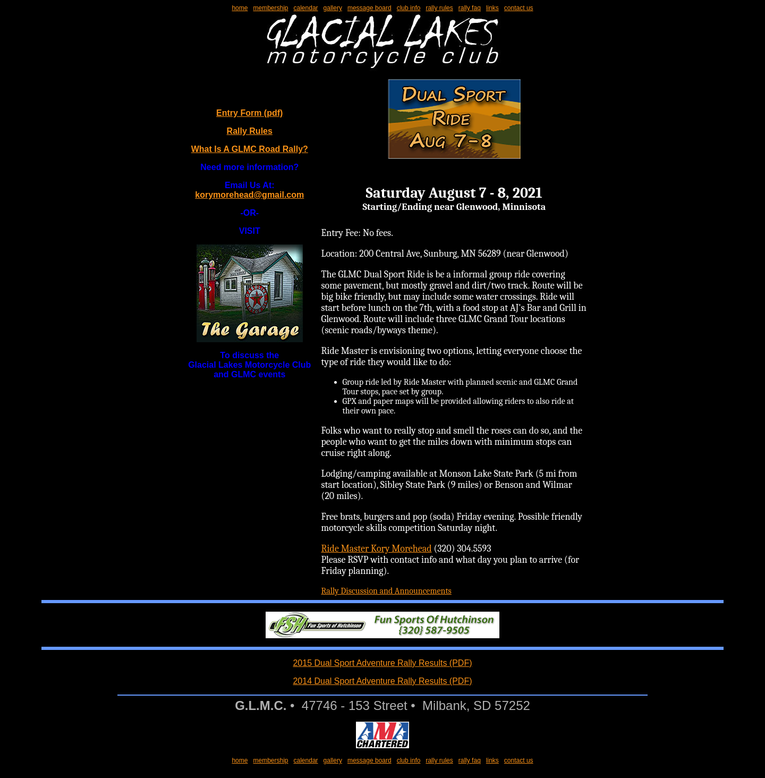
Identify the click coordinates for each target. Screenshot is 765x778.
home (240, 8)
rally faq (469, 8)
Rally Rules (250, 131)
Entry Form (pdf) (249, 112)
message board (369, 8)
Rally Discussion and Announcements (386, 591)
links (492, 8)
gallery (333, 8)
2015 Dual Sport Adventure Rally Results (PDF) (382, 662)
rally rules (439, 8)
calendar (306, 8)
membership (270, 8)
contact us (518, 8)
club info (409, 8)
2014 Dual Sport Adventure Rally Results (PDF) (382, 681)
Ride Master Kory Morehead (376, 548)
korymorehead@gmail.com (249, 194)
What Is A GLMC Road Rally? (249, 149)
